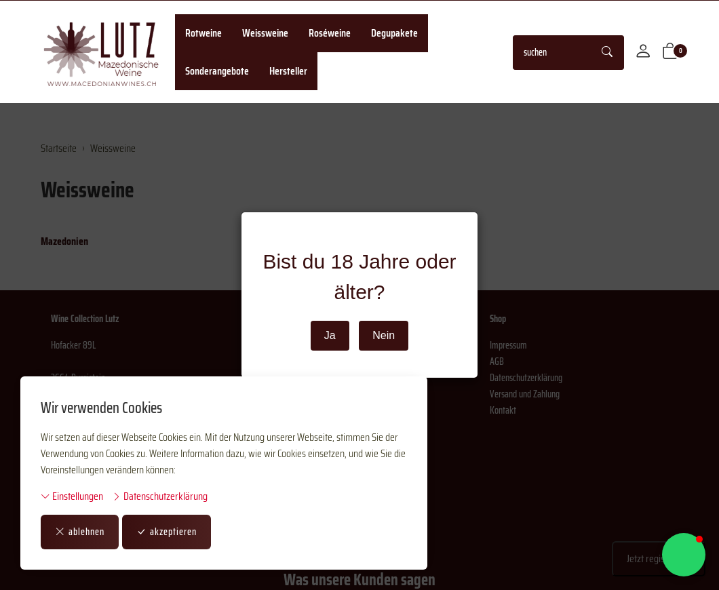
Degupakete (394, 32)
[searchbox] (552, 52)
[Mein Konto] (643, 52)
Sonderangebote (217, 70)
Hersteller (288, 70)
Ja (330, 335)
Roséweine (330, 32)
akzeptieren (166, 531)
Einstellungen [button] (72, 496)
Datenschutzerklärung (160, 496)
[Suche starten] (607, 52)
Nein (383, 335)
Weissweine (265, 32)
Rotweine (203, 32)
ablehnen (79, 531)
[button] (670, 52)
